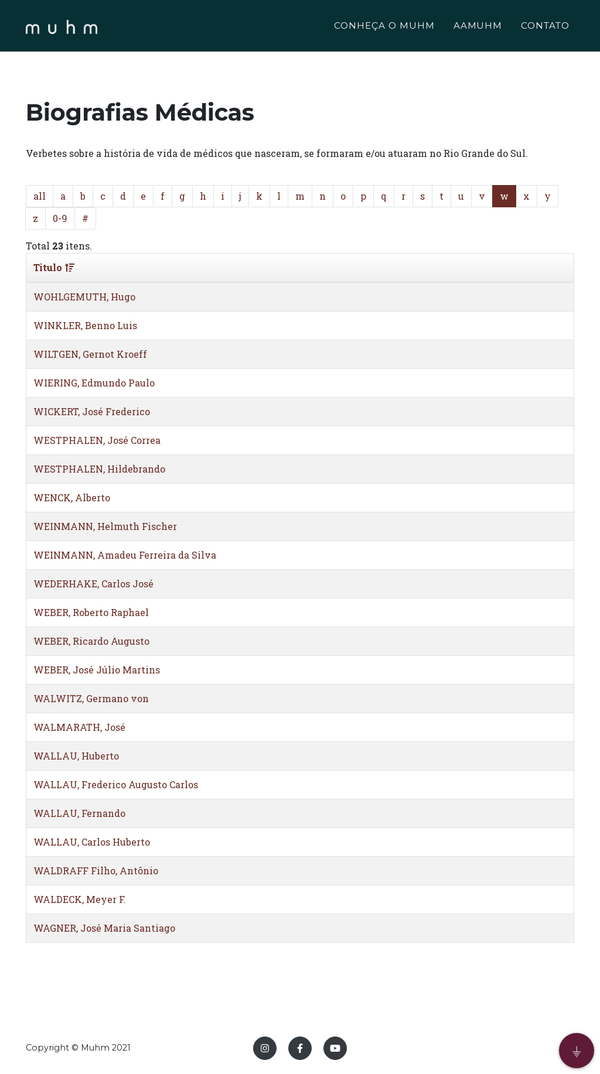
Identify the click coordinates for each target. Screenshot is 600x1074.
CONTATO (545, 27)
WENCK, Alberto (71, 497)
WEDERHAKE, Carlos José (93, 583)
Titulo (53, 267)
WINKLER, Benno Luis (85, 325)
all (39, 196)
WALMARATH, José (79, 727)
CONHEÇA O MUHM (384, 27)
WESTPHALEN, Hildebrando (99, 469)
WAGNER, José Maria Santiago (104, 928)
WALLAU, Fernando (79, 813)
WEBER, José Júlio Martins (96, 669)
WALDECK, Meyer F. (79, 899)
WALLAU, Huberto (76, 756)
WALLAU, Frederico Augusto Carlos (115, 784)
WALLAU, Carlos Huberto (91, 842)
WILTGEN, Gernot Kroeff (90, 354)
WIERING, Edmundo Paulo (94, 383)
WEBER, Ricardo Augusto (91, 641)
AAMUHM (478, 27)
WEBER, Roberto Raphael (91, 612)
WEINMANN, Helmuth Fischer (105, 526)
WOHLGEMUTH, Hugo (84, 296)
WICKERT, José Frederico (91, 411)
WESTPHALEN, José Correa (97, 440)
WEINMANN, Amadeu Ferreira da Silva (124, 555)
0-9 (60, 218)
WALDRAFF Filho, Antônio (95, 870)
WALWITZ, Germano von (91, 698)
